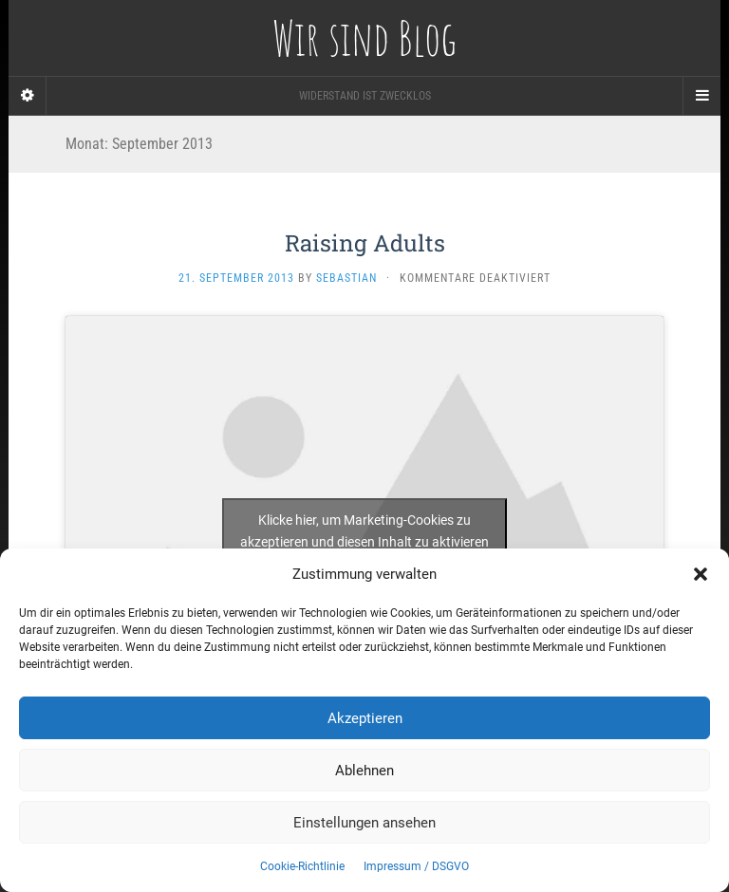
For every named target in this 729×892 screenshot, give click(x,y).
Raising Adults (365, 243)
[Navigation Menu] (701, 96)
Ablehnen (364, 770)
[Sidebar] (28, 96)
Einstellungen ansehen (364, 822)
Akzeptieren (364, 718)
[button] (700, 574)
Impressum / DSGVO (416, 866)
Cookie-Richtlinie (302, 866)
